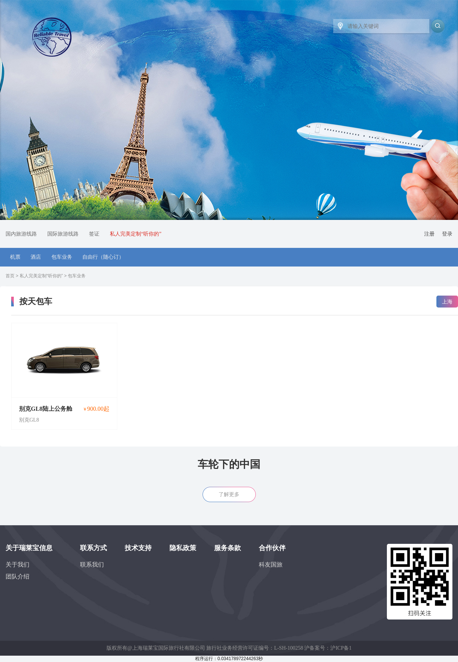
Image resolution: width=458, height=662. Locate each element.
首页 (10, 275)
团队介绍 (17, 576)
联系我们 (92, 564)
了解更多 (229, 494)
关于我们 (17, 564)
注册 (429, 234)
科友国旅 (271, 564)
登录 (447, 234)
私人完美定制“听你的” (41, 275)
